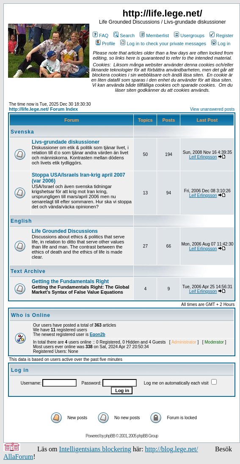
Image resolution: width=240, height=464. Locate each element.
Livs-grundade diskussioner (65, 142)
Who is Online (30, 315)
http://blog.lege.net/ (171, 449)
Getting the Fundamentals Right (70, 281)
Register (221, 35)
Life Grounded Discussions (65, 231)
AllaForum (18, 456)
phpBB (110, 436)
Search (124, 35)
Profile (105, 43)
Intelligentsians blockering (95, 449)
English (21, 221)
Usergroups (189, 35)
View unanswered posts (212, 109)
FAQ (100, 35)
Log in (220, 43)
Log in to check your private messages (163, 43)
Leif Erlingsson (203, 157)
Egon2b (97, 334)
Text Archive (28, 271)
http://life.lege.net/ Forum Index (43, 109)
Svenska (22, 132)
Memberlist (154, 35)
